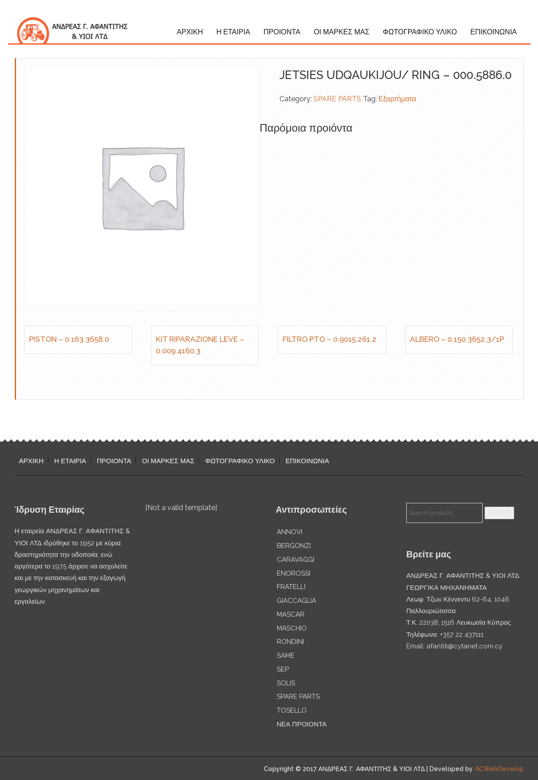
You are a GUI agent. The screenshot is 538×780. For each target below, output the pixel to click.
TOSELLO (292, 710)
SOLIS (286, 683)
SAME (286, 655)
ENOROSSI (293, 573)
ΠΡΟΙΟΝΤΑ (281, 32)
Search (499, 512)
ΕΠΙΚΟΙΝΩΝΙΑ (494, 32)
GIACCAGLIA (296, 601)
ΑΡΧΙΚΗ (190, 32)
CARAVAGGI (295, 560)
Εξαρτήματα (398, 99)
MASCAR (290, 614)
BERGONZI (294, 546)
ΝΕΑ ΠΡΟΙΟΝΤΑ (302, 724)
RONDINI (290, 642)
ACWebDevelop (499, 768)
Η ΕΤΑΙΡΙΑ (233, 32)
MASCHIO (292, 628)
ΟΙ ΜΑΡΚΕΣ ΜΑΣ (342, 32)
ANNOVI (289, 532)
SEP (283, 669)
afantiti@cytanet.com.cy (464, 646)
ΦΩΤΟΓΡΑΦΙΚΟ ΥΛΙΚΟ (420, 32)
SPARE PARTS (337, 99)
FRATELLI (291, 587)
